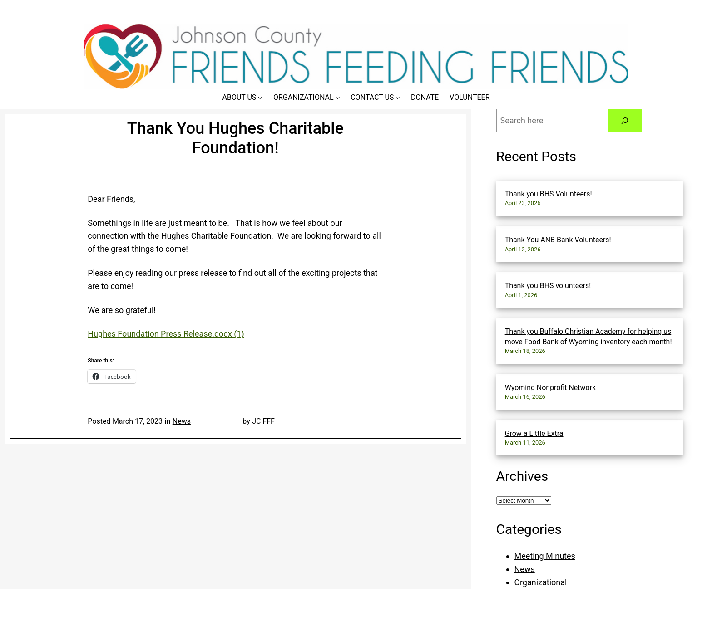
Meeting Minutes (544, 556)
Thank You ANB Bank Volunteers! (558, 239)
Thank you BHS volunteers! (548, 285)
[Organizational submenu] (338, 97)
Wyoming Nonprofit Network (550, 387)
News (182, 421)
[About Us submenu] (260, 97)
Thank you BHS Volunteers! (548, 194)
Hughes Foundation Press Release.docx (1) (166, 333)
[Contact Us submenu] (398, 97)
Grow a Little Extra (534, 433)
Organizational (540, 582)
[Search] (625, 120)
